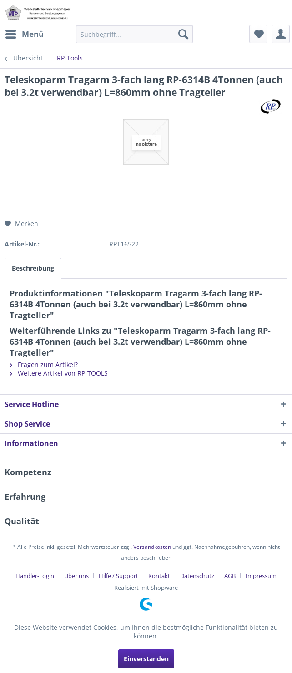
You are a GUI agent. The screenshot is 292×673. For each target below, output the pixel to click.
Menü (24, 33)
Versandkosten (152, 547)
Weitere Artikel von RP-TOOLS (59, 373)
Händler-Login (34, 576)
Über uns (76, 576)
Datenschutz (197, 576)
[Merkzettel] (258, 34)
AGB (230, 576)
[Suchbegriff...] (134, 34)
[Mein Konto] (281, 34)
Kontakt (159, 576)
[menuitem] (24, 34)
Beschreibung (33, 268)
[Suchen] (183, 34)
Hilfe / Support (118, 576)
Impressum (261, 576)
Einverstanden (146, 658)
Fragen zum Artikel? (44, 364)
